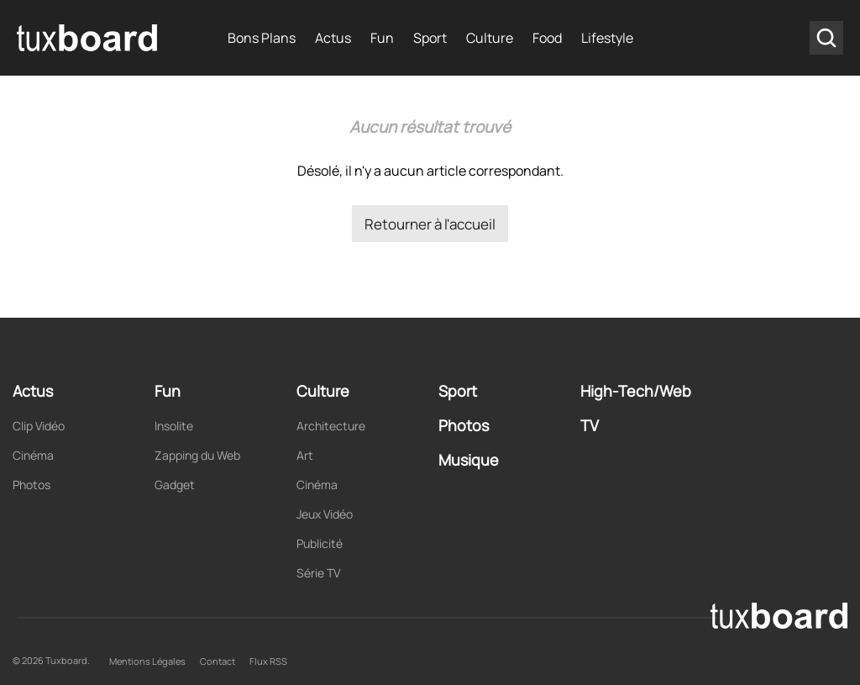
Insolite (174, 426)
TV (589, 425)
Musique (468, 460)
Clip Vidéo (39, 426)
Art (304, 455)
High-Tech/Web (635, 391)
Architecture (330, 426)
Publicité (319, 543)
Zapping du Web (197, 455)
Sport (430, 38)
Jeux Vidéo (324, 514)
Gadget (175, 485)
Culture (489, 38)
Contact (217, 661)
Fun (382, 38)
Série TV (318, 573)
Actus (333, 38)
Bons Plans (262, 38)
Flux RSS (268, 661)
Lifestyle (607, 38)
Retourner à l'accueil (430, 224)
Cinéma (33, 455)
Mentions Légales (147, 661)
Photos (31, 485)
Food (547, 38)
